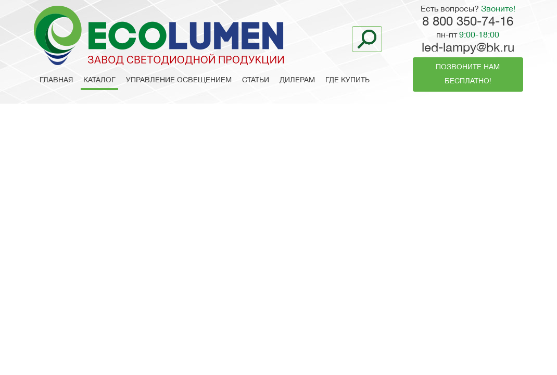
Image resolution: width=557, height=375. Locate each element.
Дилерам (297, 80)
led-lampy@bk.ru (468, 48)
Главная (56, 80)
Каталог (99, 80)
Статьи (255, 80)
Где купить (347, 80)
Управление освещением (179, 80)
